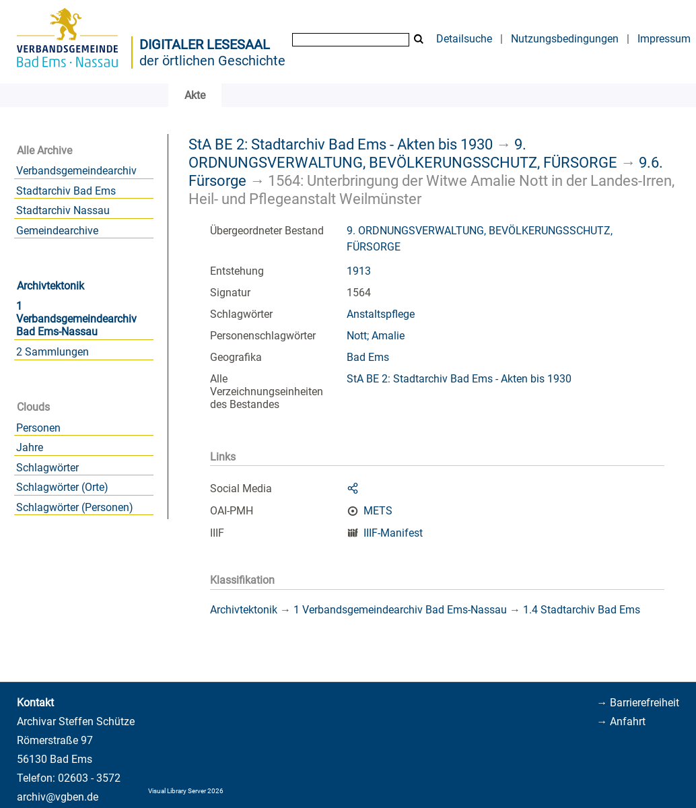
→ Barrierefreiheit (637, 702)
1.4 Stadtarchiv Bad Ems (581, 609)
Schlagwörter (47, 467)
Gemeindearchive (57, 230)
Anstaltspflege (381, 314)
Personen (38, 428)
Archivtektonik (50, 285)
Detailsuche (464, 38)
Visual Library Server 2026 (185, 791)
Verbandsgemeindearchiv (76, 170)
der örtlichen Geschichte (212, 61)
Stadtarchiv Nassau (63, 210)
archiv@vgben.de (57, 796)
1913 (359, 271)
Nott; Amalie (376, 335)
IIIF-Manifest (393, 533)
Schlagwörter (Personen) (74, 507)
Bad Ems (368, 357)
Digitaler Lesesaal (204, 44)
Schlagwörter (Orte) (62, 487)
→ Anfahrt (621, 721)
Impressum (664, 38)
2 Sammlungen (52, 351)
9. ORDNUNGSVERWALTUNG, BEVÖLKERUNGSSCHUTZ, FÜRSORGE (402, 153)
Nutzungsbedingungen (565, 38)
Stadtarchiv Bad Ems (66, 190)
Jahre (29, 447)
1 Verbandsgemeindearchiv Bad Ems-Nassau (76, 319)
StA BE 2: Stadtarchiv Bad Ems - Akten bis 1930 (340, 144)
